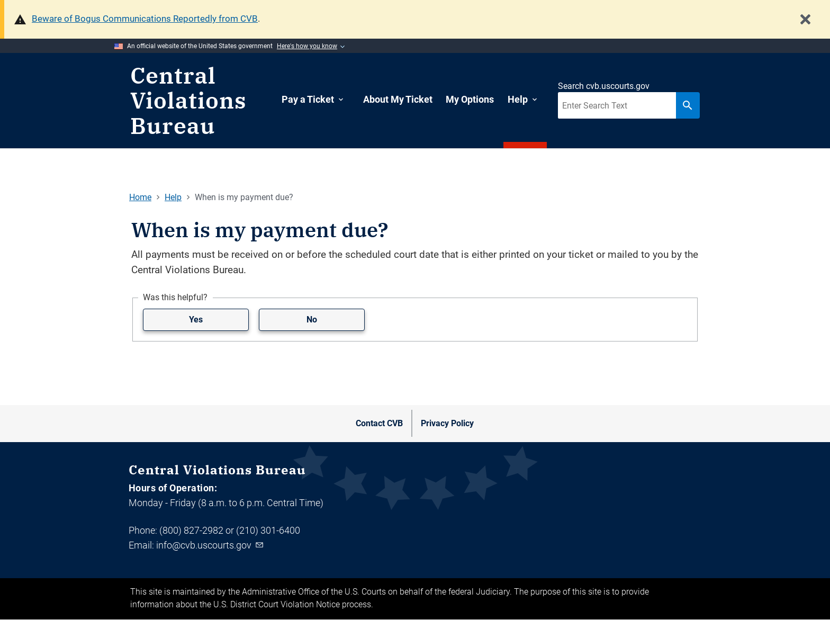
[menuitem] (315, 99)
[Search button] (688, 105)
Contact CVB (379, 423)
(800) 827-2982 (191, 530)
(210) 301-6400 (268, 530)
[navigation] (480, 100)
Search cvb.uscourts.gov (603, 86)
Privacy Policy (447, 423)
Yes (196, 320)
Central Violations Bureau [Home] (188, 101)
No (311, 320)
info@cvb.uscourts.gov (210, 545)
